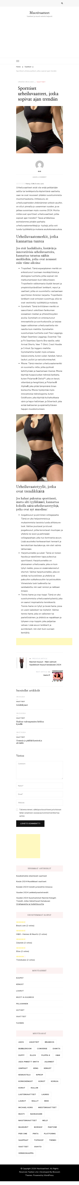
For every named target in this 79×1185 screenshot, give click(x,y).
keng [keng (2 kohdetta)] (35, 1068)
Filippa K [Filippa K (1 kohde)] (45, 1055)
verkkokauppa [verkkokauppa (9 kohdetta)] (26, 1153)
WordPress (49, 1175)
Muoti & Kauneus (25, 997)
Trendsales (21, 960)
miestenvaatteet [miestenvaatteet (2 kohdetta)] (47, 1107)
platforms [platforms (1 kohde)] (50, 1134)
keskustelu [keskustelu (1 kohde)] (24, 1075)
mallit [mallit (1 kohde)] (35, 1101)
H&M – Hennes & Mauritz (27, 934)
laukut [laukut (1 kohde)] (22, 1101)
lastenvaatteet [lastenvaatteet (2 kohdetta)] (27, 1094)
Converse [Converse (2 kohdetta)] (42, 1048)
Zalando (19, 942)
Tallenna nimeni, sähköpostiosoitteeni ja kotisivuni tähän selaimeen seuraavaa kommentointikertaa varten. (40, 812)
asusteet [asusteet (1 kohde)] (34, 1042)
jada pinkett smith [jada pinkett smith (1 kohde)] (28, 1062)
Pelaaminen (22, 1004)
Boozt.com (21, 925)
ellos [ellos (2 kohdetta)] (33, 1055)
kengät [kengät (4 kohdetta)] (48, 1068)
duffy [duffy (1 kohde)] (21, 1055)
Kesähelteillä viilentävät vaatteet (31, 876)
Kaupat (20, 978)
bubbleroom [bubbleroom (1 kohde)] (25, 1048)
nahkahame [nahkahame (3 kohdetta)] (36, 1114)
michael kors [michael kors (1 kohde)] (25, 1107)
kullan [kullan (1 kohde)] (34, 1088)
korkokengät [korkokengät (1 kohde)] (25, 1081)
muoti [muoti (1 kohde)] (21, 1114)
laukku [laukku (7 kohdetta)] (45, 1094)
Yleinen (20, 1023)
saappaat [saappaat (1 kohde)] (23, 1140)
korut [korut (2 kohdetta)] (21, 1088)
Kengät (20, 984)
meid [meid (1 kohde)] (46, 1101)
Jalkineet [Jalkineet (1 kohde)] (49, 1062)
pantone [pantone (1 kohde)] (52, 1127)
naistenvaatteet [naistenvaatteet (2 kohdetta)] (27, 1120)
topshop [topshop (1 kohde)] (39, 1140)
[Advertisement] (39, 36)
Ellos (18, 951)
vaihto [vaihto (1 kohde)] (38, 1147)
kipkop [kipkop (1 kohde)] (39, 1075)
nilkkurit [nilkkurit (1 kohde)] (23, 1127)
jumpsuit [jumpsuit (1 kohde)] (23, 1068)
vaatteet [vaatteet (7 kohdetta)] (23, 1147)
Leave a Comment (40, 177)
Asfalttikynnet (22, 705)
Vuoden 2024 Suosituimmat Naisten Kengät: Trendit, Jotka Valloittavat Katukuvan (36, 899)
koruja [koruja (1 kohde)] (54, 1081)
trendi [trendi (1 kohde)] (52, 1140)
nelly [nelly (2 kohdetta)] (45, 1120)
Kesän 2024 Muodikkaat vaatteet (31, 881)
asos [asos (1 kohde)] (21, 1042)
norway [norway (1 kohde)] (38, 1127)
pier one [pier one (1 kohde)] (22, 1134)
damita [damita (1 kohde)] (56, 1048)
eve (39, 166)
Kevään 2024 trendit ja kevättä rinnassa (34, 887)
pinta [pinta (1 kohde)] (35, 1134)
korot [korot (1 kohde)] (41, 1081)
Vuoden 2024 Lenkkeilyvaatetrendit (32, 892)
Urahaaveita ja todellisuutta (30, 904)
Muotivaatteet (39, 12)
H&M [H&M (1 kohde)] (58, 1055)
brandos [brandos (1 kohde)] (49, 1042)
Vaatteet (41, 82)
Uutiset (20, 1010)
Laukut (20, 991)
